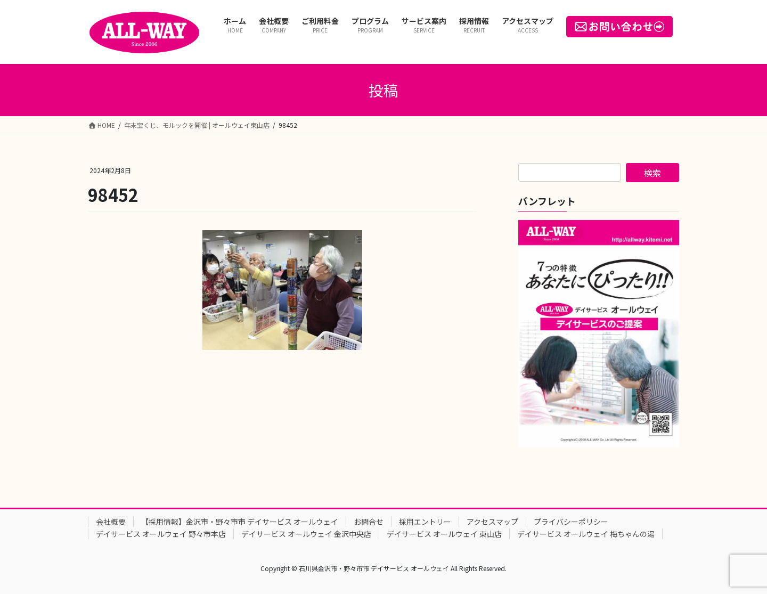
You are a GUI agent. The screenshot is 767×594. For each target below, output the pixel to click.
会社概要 (111, 521)
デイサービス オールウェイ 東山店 (444, 533)
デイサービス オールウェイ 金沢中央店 (306, 533)
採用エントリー (425, 521)
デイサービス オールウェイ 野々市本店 (161, 533)
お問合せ (369, 521)
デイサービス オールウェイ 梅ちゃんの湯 (586, 533)
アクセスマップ (492, 521)
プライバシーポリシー (571, 521)
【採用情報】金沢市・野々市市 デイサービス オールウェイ (239, 521)
